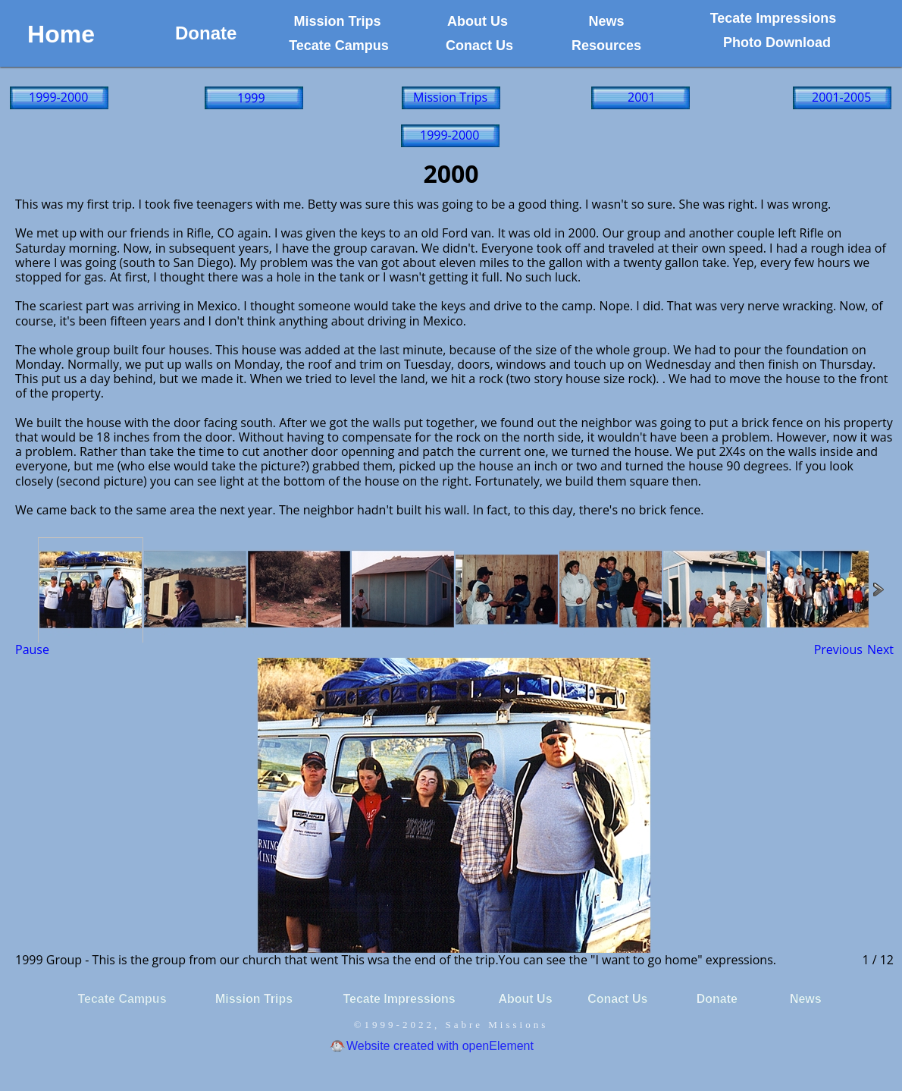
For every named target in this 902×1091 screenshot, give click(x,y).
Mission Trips (450, 97)
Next (880, 649)
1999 (251, 98)
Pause (32, 649)
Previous (838, 649)
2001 (642, 97)
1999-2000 (58, 97)
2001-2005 (841, 97)
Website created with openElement (440, 1045)
